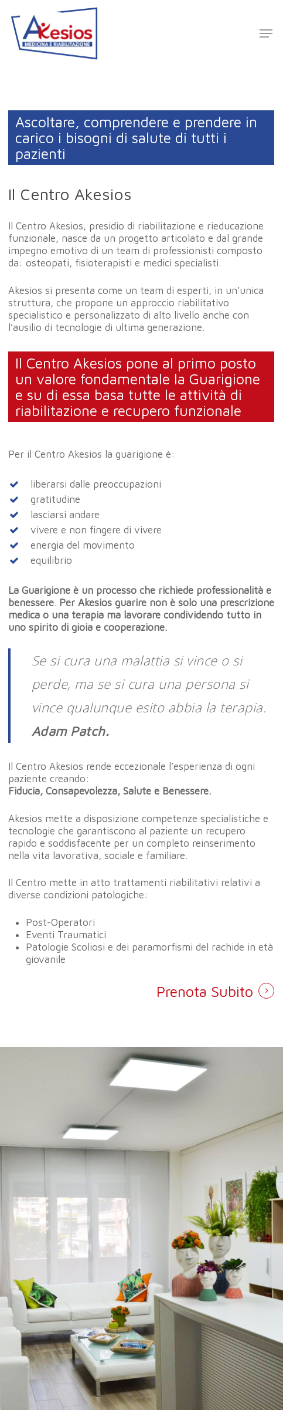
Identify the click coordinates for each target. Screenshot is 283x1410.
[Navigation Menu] (266, 33)
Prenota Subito (204, 991)
